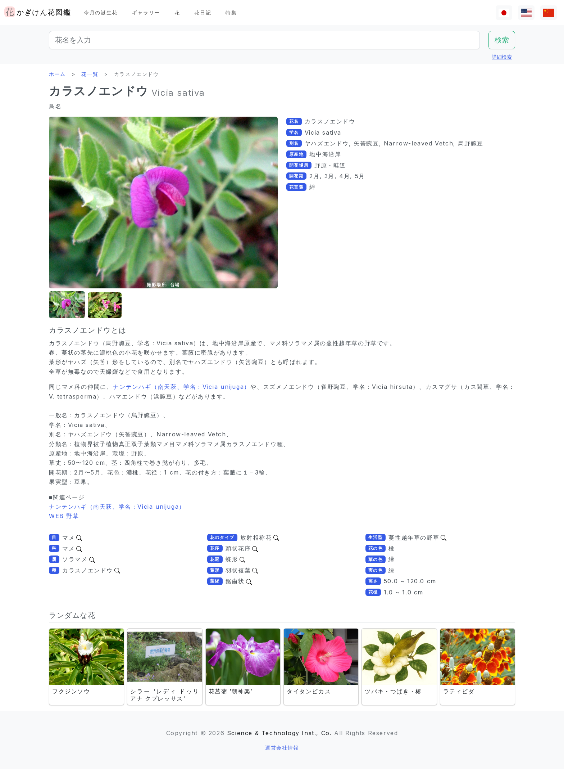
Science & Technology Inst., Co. (279, 733)
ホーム (57, 74)
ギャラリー (146, 12)
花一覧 (89, 74)
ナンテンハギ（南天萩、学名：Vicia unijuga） (181, 386)
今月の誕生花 (101, 12)
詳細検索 (502, 57)
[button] (67, 305)
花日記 (202, 12)
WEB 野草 (64, 516)
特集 (231, 12)
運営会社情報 (282, 748)
